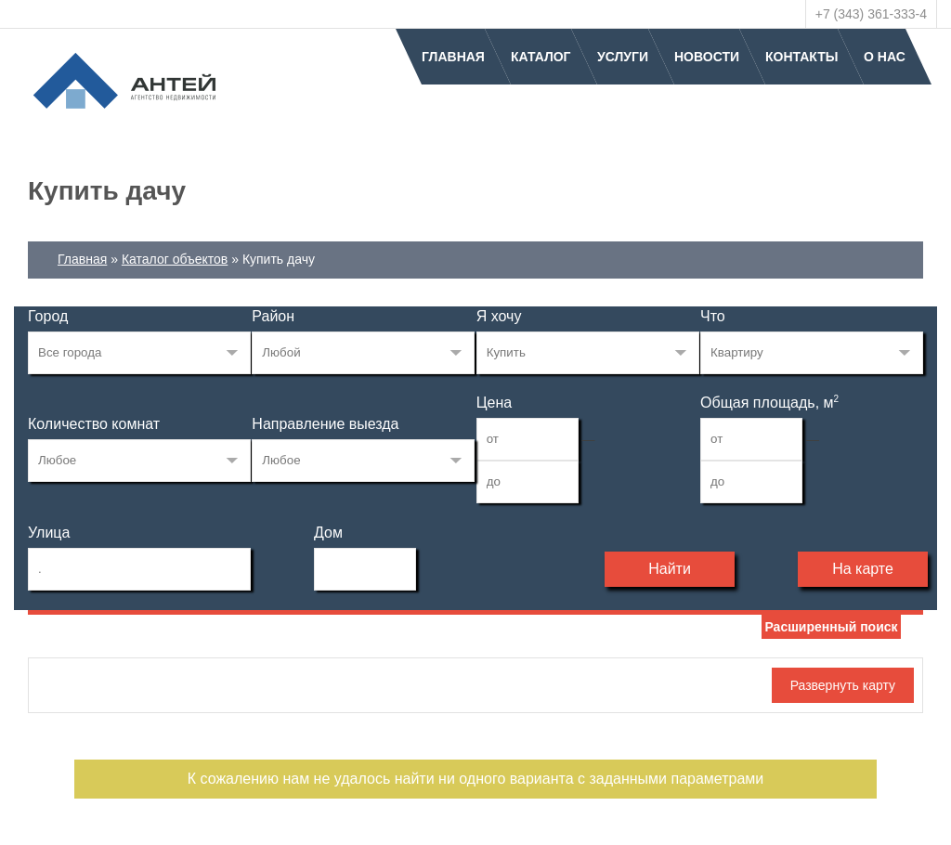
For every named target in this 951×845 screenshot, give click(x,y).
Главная (453, 56)
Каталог (541, 56)
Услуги (622, 56)
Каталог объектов (175, 259)
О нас (884, 56)
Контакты (801, 56)
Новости (706, 56)
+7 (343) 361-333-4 (871, 13)
